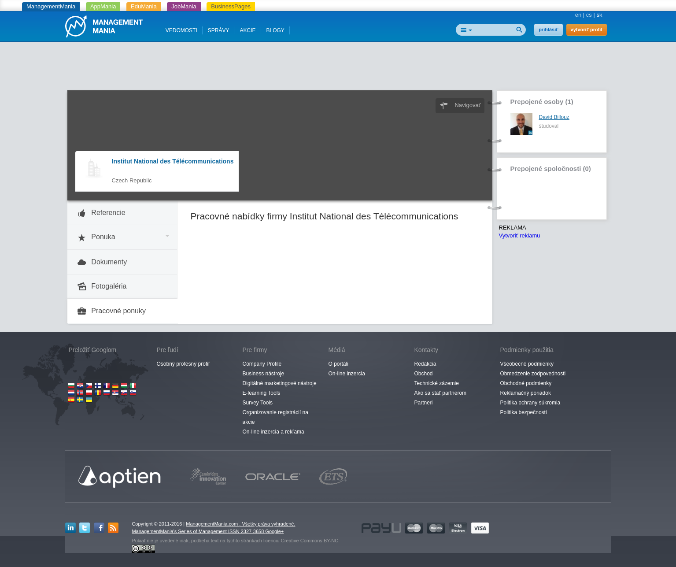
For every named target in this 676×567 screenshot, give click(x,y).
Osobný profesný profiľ (183, 364)
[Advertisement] (338, 68)
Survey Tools (258, 403)
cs (589, 14)
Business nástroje (263, 374)
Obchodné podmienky (526, 383)
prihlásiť (548, 29)
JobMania (183, 6)
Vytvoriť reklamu (519, 235)
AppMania (103, 6)
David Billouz (554, 117)
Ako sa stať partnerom (440, 393)
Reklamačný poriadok (525, 393)
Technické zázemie (436, 383)
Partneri (423, 403)
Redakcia (425, 364)
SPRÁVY (218, 30)
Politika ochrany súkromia (530, 403)
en (578, 14)
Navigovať (467, 105)
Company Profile (262, 364)
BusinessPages (231, 6)
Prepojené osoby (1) (541, 101)
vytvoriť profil (586, 29)
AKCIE (247, 30)
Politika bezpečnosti (523, 412)
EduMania (144, 6)
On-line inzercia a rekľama (273, 432)
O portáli (338, 364)
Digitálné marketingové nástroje (280, 383)
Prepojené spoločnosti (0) (550, 168)
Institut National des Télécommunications (173, 161)
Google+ (274, 531)
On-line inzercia (347, 374)
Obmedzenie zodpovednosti (533, 374)
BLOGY (275, 30)
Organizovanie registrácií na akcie (275, 417)
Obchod (423, 374)
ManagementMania (50, 6)
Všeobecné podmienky (527, 364)
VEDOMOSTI (181, 30)
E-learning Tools (262, 393)
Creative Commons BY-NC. (310, 540)
